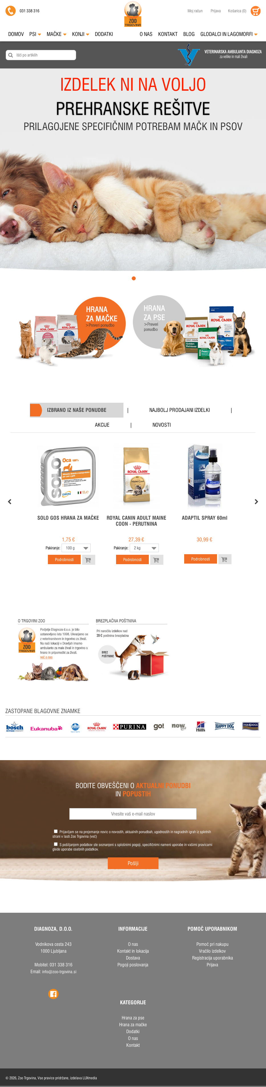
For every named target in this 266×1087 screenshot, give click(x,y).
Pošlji (133, 863)
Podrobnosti (64, 559)
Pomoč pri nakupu (212, 944)
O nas (146, 34)
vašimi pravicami (200, 844)
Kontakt (168, 34)
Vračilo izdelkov (212, 951)
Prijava (216, 11)
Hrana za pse (133, 1018)
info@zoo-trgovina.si (59, 971)
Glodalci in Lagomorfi (228, 34)
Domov (16, 34)
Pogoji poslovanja (132, 964)
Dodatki (104, 34)
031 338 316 (29, 11)
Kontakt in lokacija (133, 951)
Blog (189, 34)
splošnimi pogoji (129, 844)
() (237, 11)
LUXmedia (90, 1078)
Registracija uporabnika (212, 958)
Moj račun (195, 11)
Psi (35, 34)
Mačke (56, 34)
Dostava (133, 958)
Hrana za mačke (133, 1024)
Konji (80, 34)
